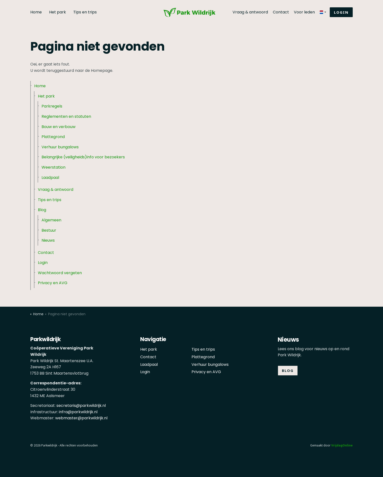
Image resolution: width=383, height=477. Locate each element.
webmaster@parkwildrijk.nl (81, 418)
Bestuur (49, 230)
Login (341, 12)
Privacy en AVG (52, 283)
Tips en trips (85, 12)
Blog (42, 210)
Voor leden (304, 12)
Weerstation (53, 167)
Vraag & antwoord (250, 12)
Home (36, 12)
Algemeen (51, 220)
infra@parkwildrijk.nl (78, 412)
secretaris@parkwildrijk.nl (81, 405)
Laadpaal (50, 177)
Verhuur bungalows (60, 147)
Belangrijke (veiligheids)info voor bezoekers (83, 157)
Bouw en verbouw (58, 127)
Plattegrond (53, 137)
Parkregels (52, 106)
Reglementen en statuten (66, 116)
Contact (281, 12)
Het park (57, 12)
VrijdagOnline (342, 445)
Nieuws (48, 240)
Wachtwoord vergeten (60, 273)
